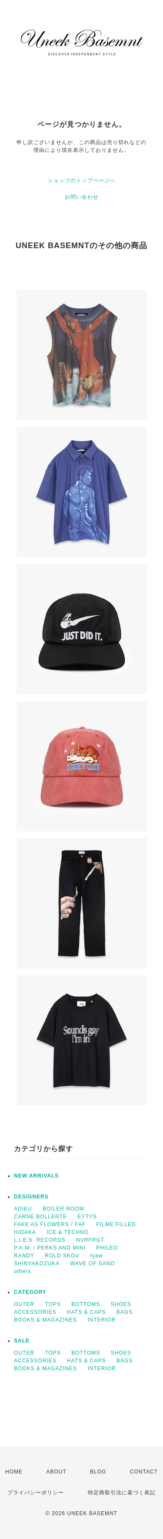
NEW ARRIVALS (36, 1176)
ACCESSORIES (35, 1312)
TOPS (52, 1304)
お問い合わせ (82, 197)
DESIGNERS (31, 1197)
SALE (22, 1341)
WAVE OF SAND (92, 1263)
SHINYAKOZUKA (37, 1263)
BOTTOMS (85, 1304)
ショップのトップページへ (82, 180)
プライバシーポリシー (35, 1493)
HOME (14, 1472)
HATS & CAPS (86, 1312)
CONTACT (144, 1472)
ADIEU (23, 1209)
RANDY (24, 1256)
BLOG (98, 1472)
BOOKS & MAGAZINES (45, 1320)
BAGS (124, 1312)
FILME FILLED (116, 1224)
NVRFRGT (90, 1240)
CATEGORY (30, 1292)
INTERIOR (101, 1320)
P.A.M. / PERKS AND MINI (50, 1248)
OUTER (24, 1304)
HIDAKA (25, 1232)
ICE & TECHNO (68, 1232)
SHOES (121, 1304)
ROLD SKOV (62, 1256)
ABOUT (56, 1472)
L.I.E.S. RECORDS (40, 1240)
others (22, 1271)
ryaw (96, 1256)
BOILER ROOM (63, 1209)
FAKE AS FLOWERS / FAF (50, 1224)
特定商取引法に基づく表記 (122, 1493)
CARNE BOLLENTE (40, 1217)
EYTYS (86, 1217)
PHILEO (107, 1248)
